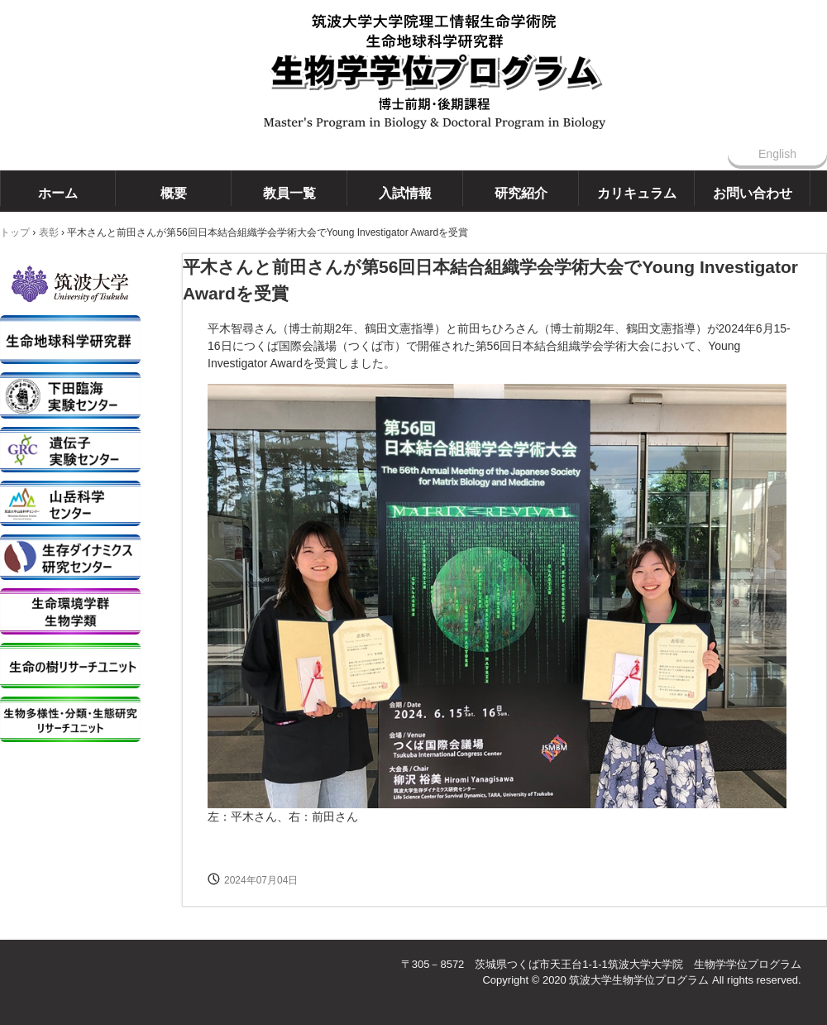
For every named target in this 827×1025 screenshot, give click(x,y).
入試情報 (405, 193)
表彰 (49, 232)
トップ (15, 232)
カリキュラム (636, 193)
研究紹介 (521, 193)
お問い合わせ (752, 193)
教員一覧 (289, 193)
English (777, 153)
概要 (173, 193)
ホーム (58, 193)
